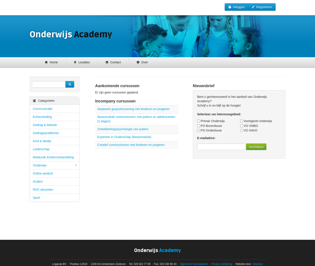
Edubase (257, 264)
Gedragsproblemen (46, 133)
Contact (113, 62)
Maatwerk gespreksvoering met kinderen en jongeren (133, 109)
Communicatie (42, 109)
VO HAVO (248, 130)
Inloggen (236, 7)
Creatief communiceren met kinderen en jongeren (130, 145)
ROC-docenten (43, 189)
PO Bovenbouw (209, 126)
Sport (36, 197)
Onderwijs (55, 165)
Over (142, 62)
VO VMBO (249, 126)
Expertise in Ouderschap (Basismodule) (124, 137)
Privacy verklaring (221, 264)
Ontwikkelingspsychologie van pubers (122, 129)
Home (51, 62)
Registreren (262, 7)
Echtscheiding (42, 117)
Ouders (38, 181)
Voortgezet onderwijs (256, 121)
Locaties (82, 62)
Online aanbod (43, 173)
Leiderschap (41, 149)
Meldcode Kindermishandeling (53, 157)
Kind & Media (42, 141)
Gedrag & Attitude (45, 125)
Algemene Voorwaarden (194, 264)
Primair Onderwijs (211, 121)
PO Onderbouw (209, 130)
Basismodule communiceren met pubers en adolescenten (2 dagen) (136, 119)
